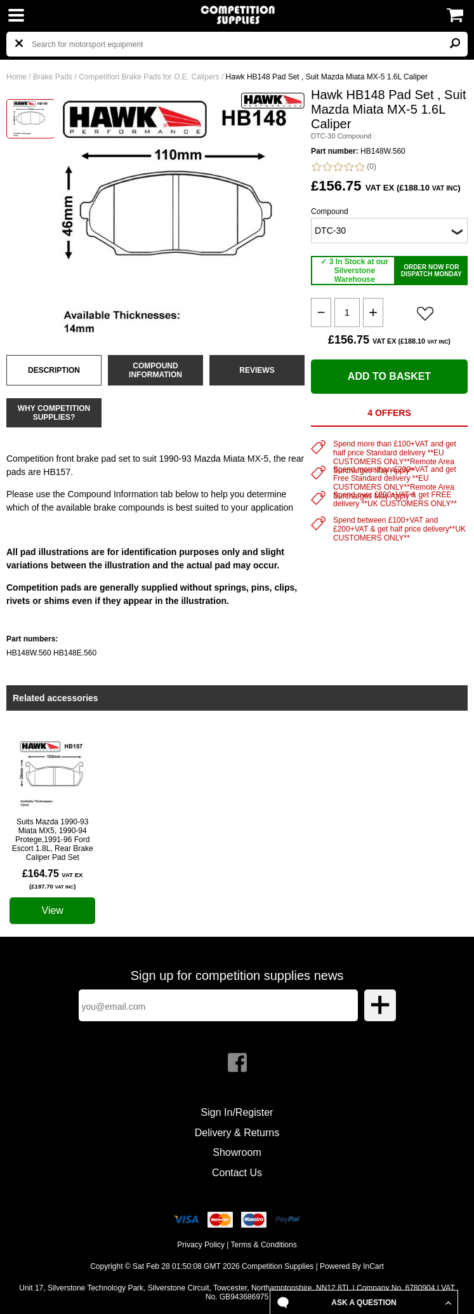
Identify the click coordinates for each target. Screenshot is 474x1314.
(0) (343, 166)
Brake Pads (52, 76)
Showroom (237, 1152)
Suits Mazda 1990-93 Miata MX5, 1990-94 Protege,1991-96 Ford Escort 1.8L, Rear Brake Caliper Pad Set (52, 839)
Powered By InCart (352, 1266)
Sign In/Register (237, 1112)
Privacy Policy (201, 1244)
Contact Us (237, 1172)
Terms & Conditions (264, 1244)
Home (16, 76)
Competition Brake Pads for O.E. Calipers (149, 76)
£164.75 (52, 879)
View (52, 910)
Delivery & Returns (237, 1132)
